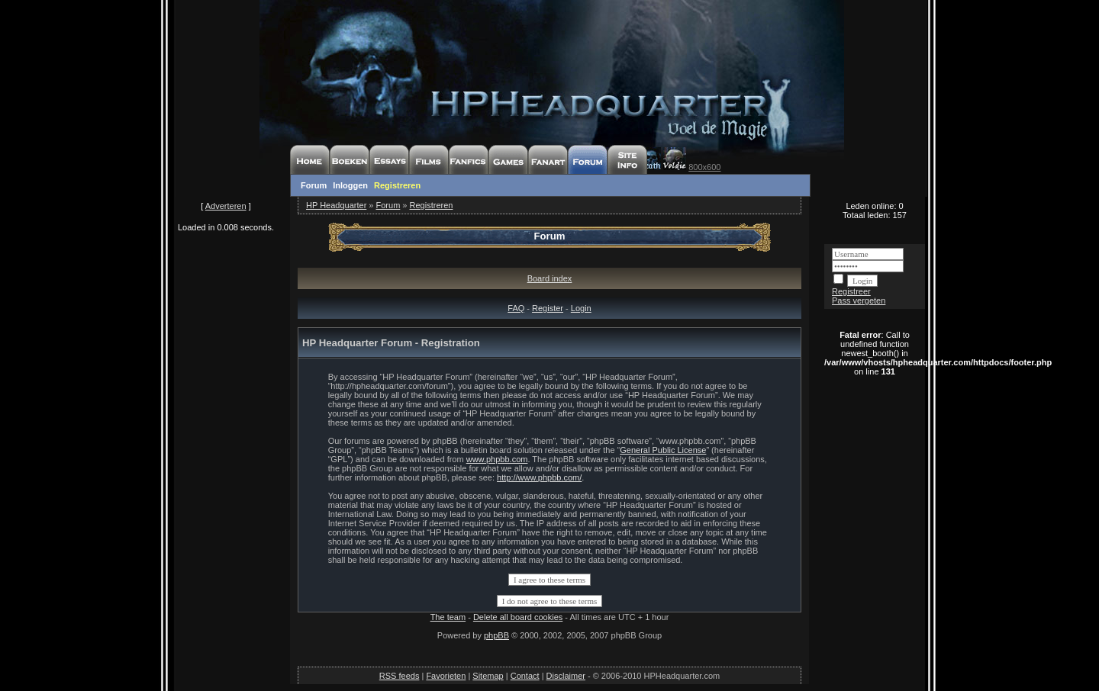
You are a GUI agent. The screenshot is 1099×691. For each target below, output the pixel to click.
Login (581, 308)
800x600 (704, 167)
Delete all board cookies (517, 617)
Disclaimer (565, 675)
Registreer (851, 291)
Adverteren (226, 206)
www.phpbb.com (497, 459)
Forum (314, 185)
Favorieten (446, 675)
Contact (525, 675)
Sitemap (487, 675)
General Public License (663, 450)
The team (448, 617)
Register (547, 308)
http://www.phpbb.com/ (539, 477)
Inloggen (350, 185)
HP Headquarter (336, 205)
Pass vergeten (858, 300)
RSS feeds (399, 675)
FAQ (516, 308)
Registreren (397, 185)
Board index (549, 278)
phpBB (496, 635)
